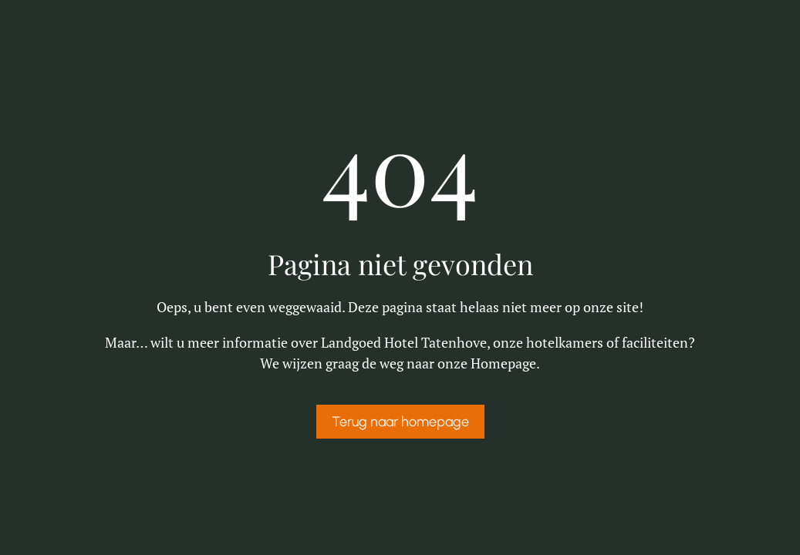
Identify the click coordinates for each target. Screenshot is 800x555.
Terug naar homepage (400, 421)
